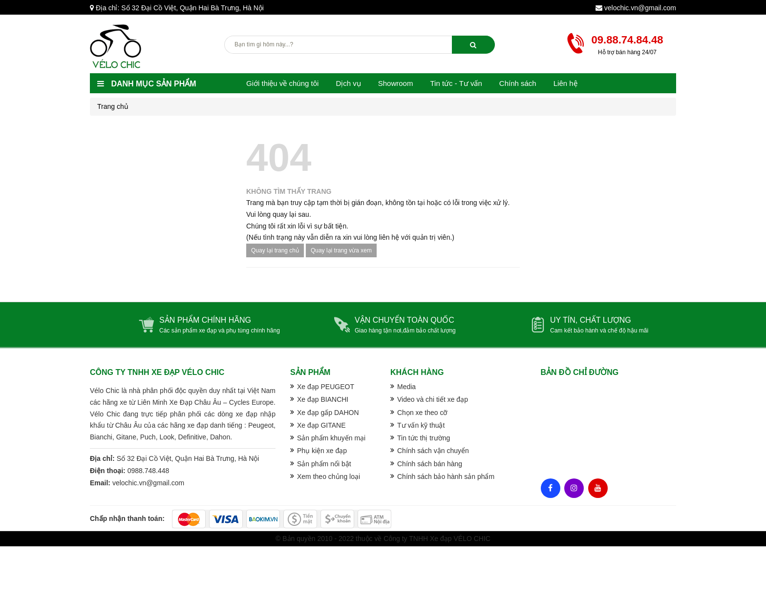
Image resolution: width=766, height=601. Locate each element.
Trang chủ (112, 106)
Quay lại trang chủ (275, 250)
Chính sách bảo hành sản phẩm (445, 476)
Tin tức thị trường (423, 438)
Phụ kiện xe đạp (322, 451)
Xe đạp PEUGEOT (325, 387)
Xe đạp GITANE (321, 425)
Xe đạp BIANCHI (322, 399)
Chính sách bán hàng (429, 464)
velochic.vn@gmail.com (640, 8)
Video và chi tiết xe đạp (432, 399)
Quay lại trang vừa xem (341, 250)
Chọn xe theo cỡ (422, 412)
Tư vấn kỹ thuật (421, 425)
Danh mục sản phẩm (146, 84)
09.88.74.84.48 (627, 40)
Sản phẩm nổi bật (324, 464)
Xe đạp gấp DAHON (328, 412)
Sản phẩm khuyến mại (331, 438)
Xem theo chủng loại (328, 476)
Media (406, 387)
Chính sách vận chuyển (433, 451)
